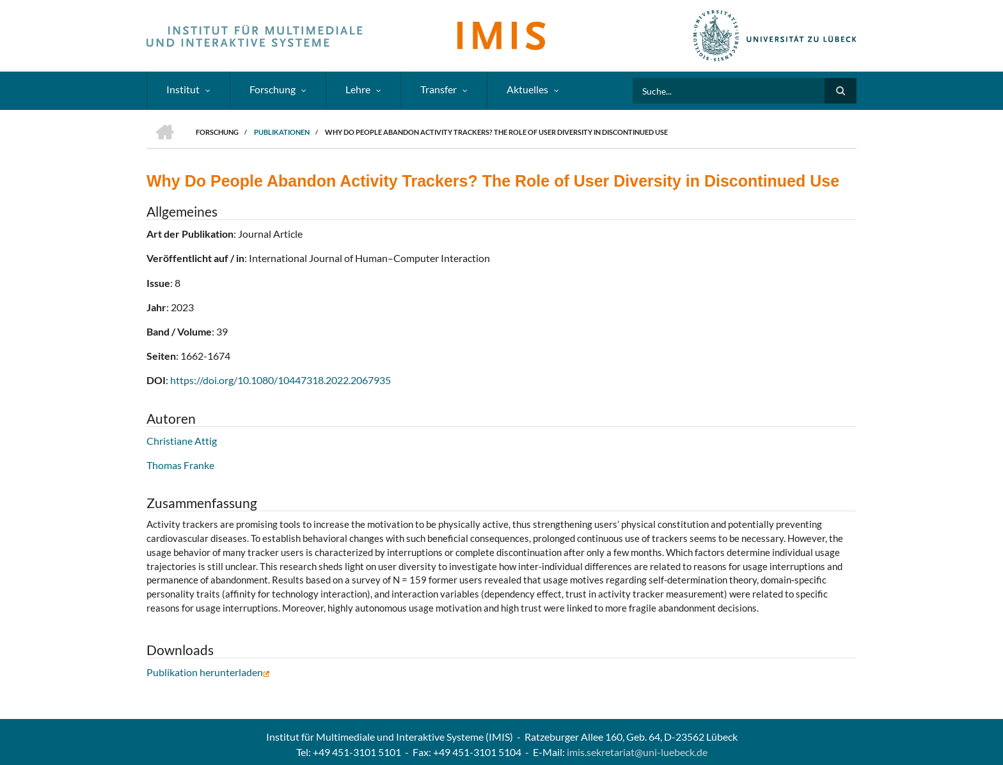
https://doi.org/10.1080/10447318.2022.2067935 (280, 380)
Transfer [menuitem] (438, 89)
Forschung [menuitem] (272, 89)
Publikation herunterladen (208, 672)
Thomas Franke (180, 465)
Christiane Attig (181, 441)
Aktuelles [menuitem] (527, 89)
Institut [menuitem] (183, 89)
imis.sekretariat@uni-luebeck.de (637, 752)
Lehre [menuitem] (357, 89)
